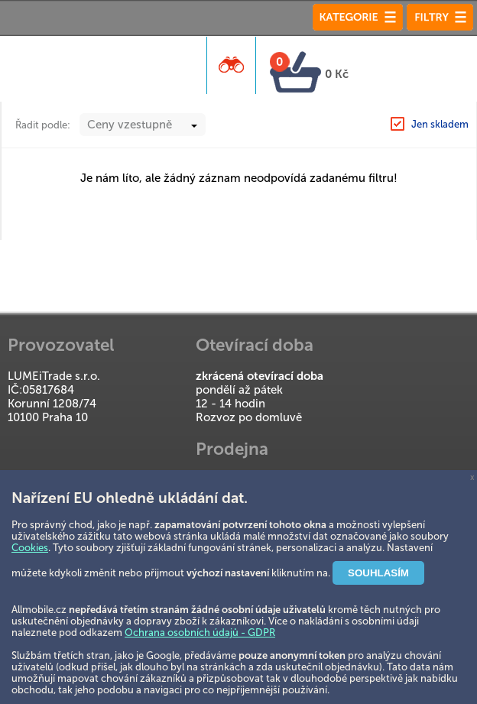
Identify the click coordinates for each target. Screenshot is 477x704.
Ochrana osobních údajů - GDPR (200, 632)
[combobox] (143, 124)
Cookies (29, 547)
